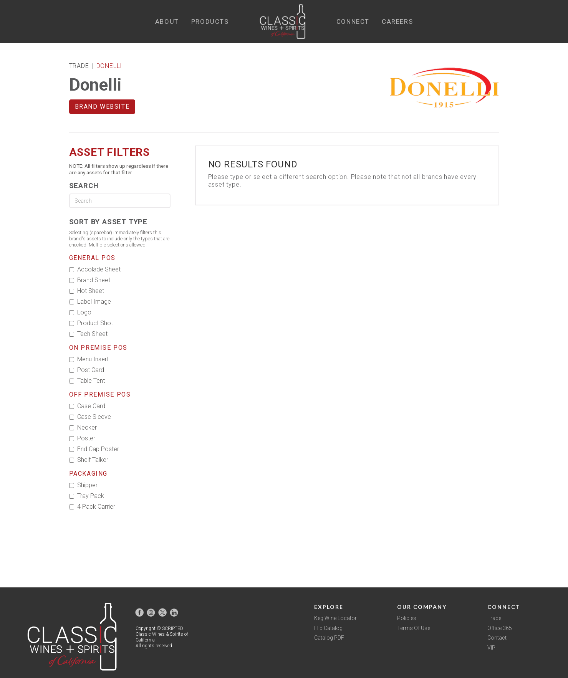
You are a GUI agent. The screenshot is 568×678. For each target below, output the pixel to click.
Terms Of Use (413, 628)
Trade (494, 618)
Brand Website (102, 106)
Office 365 (499, 628)
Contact (497, 638)
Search (84, 186)
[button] (167, 22)
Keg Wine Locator (335, 618)
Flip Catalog (328, 628)
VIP (491, 648)
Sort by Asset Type (108, 222)
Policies (406, 618)
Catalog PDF (329, 638)
